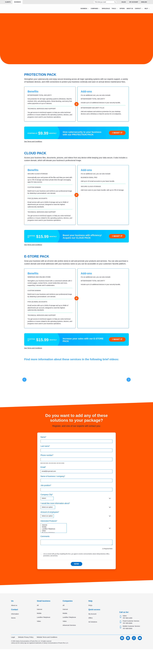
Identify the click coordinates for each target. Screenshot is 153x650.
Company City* (47, 495)
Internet (54, 526)
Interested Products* (49, 522)
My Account (133, 2)
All (38, 606)
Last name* (45, 446)
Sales (124, 2)
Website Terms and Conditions (47, 638)
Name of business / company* (53, 477)
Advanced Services (69, 626)
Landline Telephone (54, 530)
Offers (90, 619)
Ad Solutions (92, 623)
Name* (43, 437)
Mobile (54, 528)
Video (54, 532)
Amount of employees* (50, 513)
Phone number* (47, 456)
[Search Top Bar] (105, 2)
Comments (45, 537)
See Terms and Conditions (33, 141)
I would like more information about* (55, 504)
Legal (13, 638)
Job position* (46, 486)
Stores (13, 619)
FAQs (90, 606)
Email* (43, 467)
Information (15, 615)
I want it (117, 133)
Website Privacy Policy (26, 638)
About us (14, 606)
